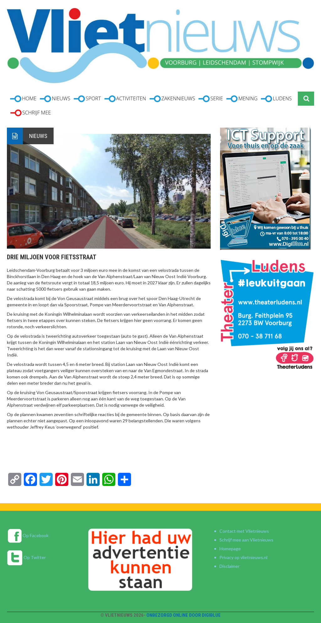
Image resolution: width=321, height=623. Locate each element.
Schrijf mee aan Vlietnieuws (246, 539)
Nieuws (38, 136)
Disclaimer (229, 566)
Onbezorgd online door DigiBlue (183, 615)
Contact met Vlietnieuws (244, 531)
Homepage (230, 548)
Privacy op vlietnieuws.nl (243, 557)
